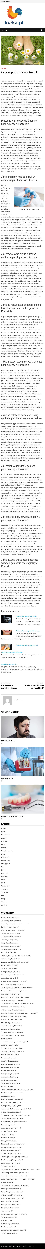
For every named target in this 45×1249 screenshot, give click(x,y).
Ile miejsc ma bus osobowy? (10, 927)
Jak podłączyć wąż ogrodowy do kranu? (14, 1176)
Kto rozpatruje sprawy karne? (10, 1023)
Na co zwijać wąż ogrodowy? (10, 1201)
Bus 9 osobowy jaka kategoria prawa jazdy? (15, 962)
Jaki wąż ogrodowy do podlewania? (12, 1000)
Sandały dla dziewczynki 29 (10, 1055)
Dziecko (3, 838)
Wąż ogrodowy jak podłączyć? (10, 917)
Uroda (3, 895)
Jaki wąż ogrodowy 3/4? (9, 1217)
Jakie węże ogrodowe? (8, 1166)
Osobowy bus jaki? (7, 1211)
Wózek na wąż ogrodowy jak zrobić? (12, 1198)
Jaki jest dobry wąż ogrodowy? (11, 1153)
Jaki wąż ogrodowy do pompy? (11, 921)
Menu (5, 30)
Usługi (3, 899)
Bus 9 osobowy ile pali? (8, 1227)
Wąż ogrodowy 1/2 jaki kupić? (10, 972)
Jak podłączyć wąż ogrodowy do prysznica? (15, 1185)
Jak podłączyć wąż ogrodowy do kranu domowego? (18, 1179)
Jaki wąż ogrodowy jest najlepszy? (12, 1032)
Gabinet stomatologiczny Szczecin (27, 645)
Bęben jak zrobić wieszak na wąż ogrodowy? (15, 997)
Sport (3, 883)
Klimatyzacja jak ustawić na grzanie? (13, 1144)
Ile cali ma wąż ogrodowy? (9, 965)
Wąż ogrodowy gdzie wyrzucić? (11, 1112)
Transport (4, 889)
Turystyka (4, 892)
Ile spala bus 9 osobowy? (9, 1071)
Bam (33, 1246)
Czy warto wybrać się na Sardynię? (12, 1192)
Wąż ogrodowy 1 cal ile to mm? (11, 959)
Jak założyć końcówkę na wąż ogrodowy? (14, 1157)
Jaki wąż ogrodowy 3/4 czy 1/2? (11, 1147)
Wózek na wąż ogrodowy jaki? (10, 1224)
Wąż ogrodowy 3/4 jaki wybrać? (11, 1106)
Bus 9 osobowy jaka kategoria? (11, 1064)
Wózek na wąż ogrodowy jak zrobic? (12, 975)
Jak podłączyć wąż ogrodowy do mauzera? (15, 924)
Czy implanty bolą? (7, 778)
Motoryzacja (5, 857)
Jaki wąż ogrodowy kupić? (9, 968)
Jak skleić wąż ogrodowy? (9, 1131)
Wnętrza (4, 902)
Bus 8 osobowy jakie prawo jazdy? (12, 1099)
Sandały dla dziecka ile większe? (11, 1019)
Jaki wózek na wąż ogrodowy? (11, 1128)
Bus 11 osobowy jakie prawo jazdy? (12, 984)
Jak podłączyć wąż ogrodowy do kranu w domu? (16, 988)
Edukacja (4, 841)
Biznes (3, 832)
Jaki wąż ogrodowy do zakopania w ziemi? (14, 1173)
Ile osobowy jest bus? (8, 1125)
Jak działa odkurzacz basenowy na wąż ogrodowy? (17, 1090)
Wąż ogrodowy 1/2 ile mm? (10, 1074)
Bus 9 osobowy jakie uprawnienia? (12, 1160)
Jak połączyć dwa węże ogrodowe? (12, 1051)
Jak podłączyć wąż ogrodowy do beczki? (14, 1214)
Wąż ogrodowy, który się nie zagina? (12, 1010)
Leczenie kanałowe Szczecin (10, 1067)
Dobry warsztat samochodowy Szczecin (14, 991)
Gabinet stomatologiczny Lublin (26, 616)
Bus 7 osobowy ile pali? (8, 1138)
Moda (3, 854)
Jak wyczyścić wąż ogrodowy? (11, 994)
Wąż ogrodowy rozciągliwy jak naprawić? (14, 981)
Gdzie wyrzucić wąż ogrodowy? (11, 1189)
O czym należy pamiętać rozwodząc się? (14, 1122)
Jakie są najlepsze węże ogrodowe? (12, 1118)
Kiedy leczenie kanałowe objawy (12, 816)
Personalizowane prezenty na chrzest (13, 1102)
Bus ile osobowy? (6, 1039)
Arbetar (3, 828)
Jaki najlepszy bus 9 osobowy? (11, 933)
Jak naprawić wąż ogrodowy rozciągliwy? (14, 1042)
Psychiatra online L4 (8, 740)
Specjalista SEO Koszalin (9, 664)
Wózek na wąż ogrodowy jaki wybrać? (13, 930)
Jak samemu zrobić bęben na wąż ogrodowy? (15, 1115)
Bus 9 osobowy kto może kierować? (12, 1093)
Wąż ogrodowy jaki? (7, 1182)
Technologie (5, 886)
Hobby (3, 844)
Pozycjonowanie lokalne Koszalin (11, 652)
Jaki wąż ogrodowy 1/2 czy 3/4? (11, 1026)
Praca (3, 867)
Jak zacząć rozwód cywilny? (10, 1045)
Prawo (3, 870)
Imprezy (3, 848)
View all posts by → (19, 700)
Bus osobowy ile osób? (8, 952)
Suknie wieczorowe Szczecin (10, 1080)
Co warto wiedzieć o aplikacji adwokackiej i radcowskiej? (19, 1013)
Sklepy (3, 880)
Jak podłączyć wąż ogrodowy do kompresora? (16, 956)
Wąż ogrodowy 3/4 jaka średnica (11, 1195)
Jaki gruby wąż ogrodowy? (9, 943)
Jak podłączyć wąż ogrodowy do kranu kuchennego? (18, 1004)
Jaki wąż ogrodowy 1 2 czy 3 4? (11, 949)
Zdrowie (3, 68)
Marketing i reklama (7, 851)
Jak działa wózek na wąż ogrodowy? (13, 1035)
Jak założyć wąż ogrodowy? (10, 1061)
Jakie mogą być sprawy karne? (11, 1083)
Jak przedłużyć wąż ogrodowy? (11, 1029)
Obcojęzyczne (5, 864)
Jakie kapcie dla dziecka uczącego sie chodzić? (16, 1109)
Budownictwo (5, 835)
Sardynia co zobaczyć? (8, 1096)
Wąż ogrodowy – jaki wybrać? (10, 1150)
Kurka (13, 1246)
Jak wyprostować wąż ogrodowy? (12, 1048)
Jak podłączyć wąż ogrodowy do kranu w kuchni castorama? (20, 1169)
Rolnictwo (4, 876)
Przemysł (4, 873)
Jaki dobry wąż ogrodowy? (9, 940)
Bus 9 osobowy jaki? (7, 1086)
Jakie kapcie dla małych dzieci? (11, 946)
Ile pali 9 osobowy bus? (8, 1058)
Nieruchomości (6, 860)
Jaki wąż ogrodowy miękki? (10, 978)
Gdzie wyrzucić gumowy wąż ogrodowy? (14, 1016)
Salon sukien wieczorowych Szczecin (12, 1007)
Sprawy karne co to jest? (9, 1141)
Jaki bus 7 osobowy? (7, 1134)
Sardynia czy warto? (7, 1220)
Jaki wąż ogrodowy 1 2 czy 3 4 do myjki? (14, 1230)
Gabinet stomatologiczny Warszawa (27, 631)
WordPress (26, 1246)
